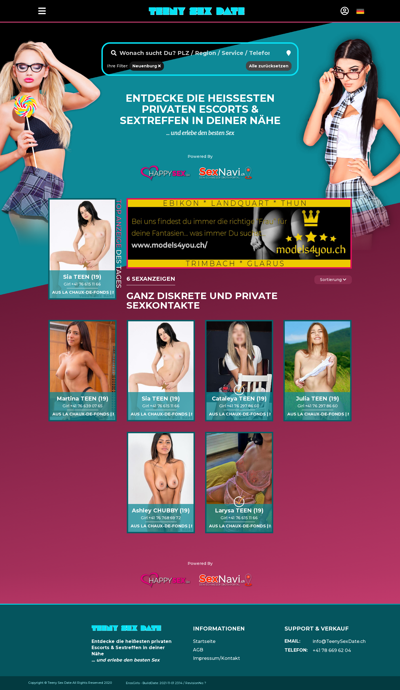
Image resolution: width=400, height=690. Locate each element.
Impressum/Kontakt (216, 658)
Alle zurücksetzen (268, 65)
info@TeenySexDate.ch (339, 641)
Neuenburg (146, 65)
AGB (198, 650)
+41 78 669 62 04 (332, 650)
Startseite (204, 641)
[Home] (197, 10)
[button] (288, 53)
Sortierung (333, 279)
